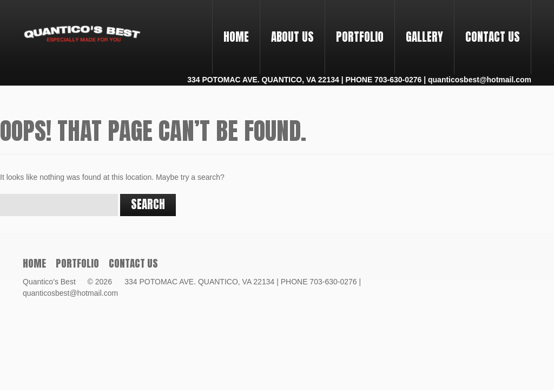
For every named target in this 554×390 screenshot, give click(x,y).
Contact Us (492, 37)
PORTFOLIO (355, 27)
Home (236, 37)
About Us (292, 37)
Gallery (424, 37)
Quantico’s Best (54, 281)
